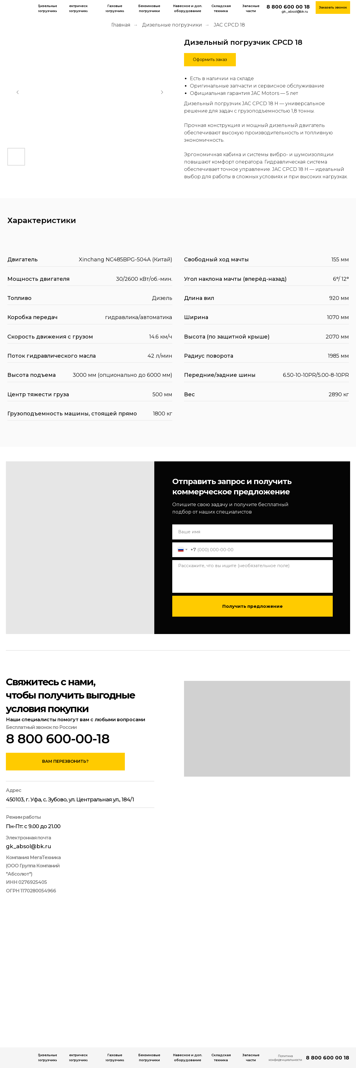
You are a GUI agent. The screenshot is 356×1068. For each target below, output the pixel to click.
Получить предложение (252, 606)
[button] (210, 59)
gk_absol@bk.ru (295, 11)
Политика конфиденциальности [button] (285, 1058)
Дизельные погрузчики (172, 25)
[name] (252, 531)
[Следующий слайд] (162, 92)
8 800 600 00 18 (288, 7)
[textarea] (252, 576)
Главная (120, 25)
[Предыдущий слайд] (17, 92)
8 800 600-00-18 (58, 739)
